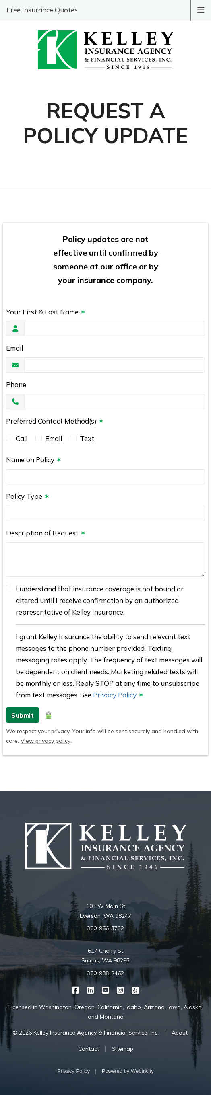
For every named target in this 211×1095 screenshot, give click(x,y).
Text (87, 438)
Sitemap (122, 1048)
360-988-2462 (105, 973)
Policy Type (28, 496)
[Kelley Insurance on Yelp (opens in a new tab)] (135, 989)
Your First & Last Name (46, 312)
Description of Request (46, 533)
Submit (22, 715)
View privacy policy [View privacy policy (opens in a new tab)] (45, 740)
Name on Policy (34, 459)
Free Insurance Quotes (42, 10)
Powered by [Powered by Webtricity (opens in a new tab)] (128, 1071)
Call (21, 438)
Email (14, 348)
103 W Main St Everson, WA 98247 (105, 910)
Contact (88, 1048)
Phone (16, 384)
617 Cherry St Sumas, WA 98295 (105, 955)
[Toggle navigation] (201, 9)
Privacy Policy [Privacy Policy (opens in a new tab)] (115, 695)
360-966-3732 (105, 928)
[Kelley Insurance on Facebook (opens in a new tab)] (76, 989)
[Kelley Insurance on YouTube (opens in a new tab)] (105, 989)
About (180, 1032)
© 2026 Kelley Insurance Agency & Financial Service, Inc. (85, 1032)
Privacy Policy (73, 1071)
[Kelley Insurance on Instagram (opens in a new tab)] (120, 989)
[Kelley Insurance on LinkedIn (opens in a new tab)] (90, 989)
